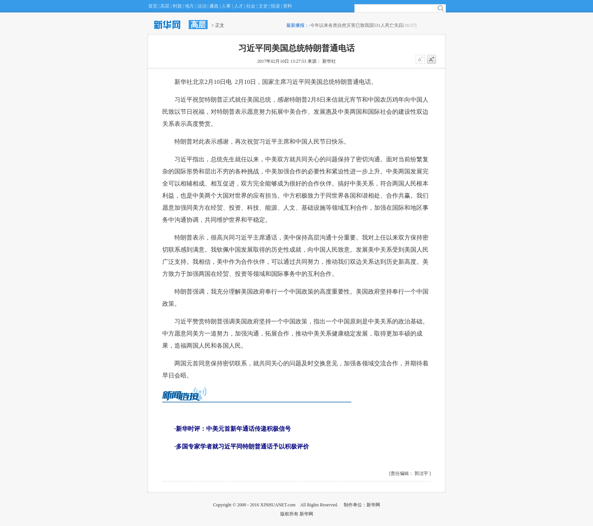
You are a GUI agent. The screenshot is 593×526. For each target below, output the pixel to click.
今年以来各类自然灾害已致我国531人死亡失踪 (356, 25)
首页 (152, 6)
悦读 (275, 6)
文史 (263, 6)
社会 (250, 6)
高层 (164, 6)
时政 (177, 6)
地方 (189, 6)
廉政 (214, 6)
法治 (201, 6)
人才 (238, 6)
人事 (226, 6)
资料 (287, 6)
